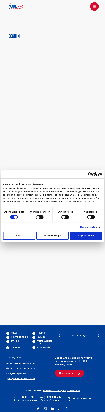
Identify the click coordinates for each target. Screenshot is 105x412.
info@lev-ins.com (81, 386)
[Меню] (94, 6)
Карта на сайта (44, 335)
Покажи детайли (88, 227)
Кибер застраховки (16, 360)
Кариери (15, 328)
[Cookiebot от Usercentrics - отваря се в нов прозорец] (90, 174)
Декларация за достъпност (20, 366)
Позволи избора (52, 235)
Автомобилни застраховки (20, 350)
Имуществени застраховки (20, 355)
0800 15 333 (54, 384)
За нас (14, 320)
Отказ (19, 235)
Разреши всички (86, 235)
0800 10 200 (28, 384)
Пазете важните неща (44, 329)
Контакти (15, 335)
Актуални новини (19, 324)
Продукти (41, 320)
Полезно (41, 324)
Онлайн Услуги (78, 322)
